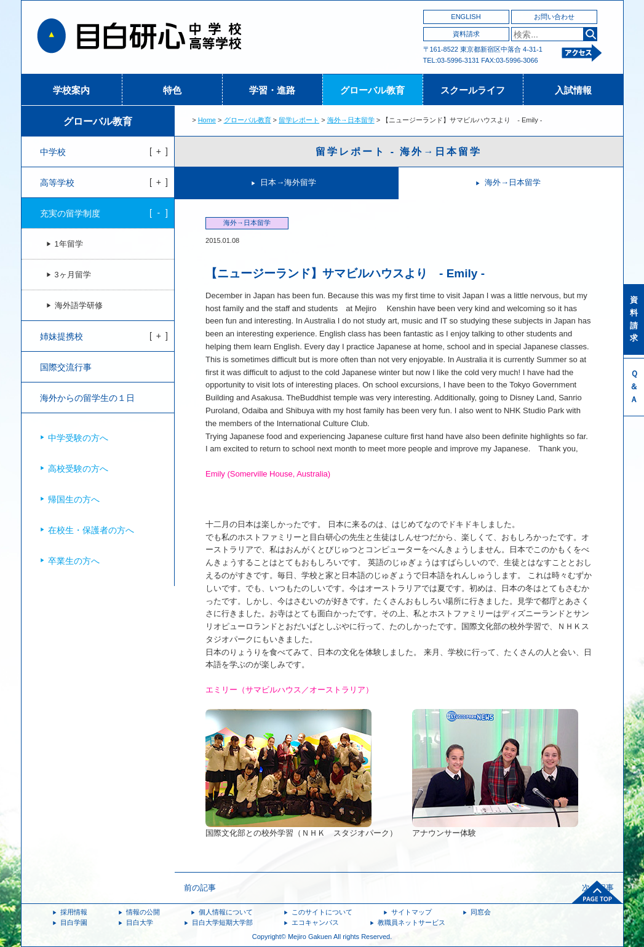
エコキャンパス (315, 922)
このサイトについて (322, 912)
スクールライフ (472, 90)
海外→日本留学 (351, 120)
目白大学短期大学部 (222, 922)
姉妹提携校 (61, 336)
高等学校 (57, 183)
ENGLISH (465, 16)
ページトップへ (597, 892)
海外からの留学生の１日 (87, 398)
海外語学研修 (79, 305)
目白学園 (73, 922)
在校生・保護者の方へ (91, 530)
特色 (172, 90)
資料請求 (466, 34)
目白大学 (139, 922)
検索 (590, 34)
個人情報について (226, 912)
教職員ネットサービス (411, 922)
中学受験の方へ (78, 438)
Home (207, 120)
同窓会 (481, 912)
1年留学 (69, 244)
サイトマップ (411, 912)
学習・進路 (272, 90)
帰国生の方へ (74, 499)
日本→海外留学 (288, 182)
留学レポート (299, 120)
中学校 (53, 152)
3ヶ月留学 (73, 275)
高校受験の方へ (78, 468)
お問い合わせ (554, 16)
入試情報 (573, 90)
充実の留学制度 (70, 213)
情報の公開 (143, 912)
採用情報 (73, 912)
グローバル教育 (372, 90)
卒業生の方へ (74, 561)
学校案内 (71, 90)
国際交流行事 (66, 367)
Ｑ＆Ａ (634, 386)
